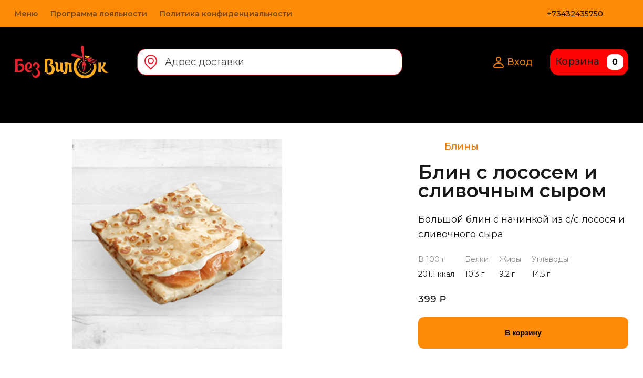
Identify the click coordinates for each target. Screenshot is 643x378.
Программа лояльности (98, 13)
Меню (26, 13)
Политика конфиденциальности (226, 13)
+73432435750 (575, 13)
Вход (512, 62)
